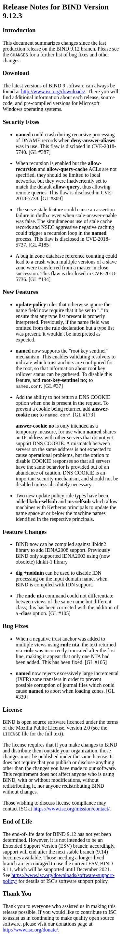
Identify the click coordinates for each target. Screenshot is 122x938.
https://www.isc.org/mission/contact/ (72, 808)
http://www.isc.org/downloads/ (53, 91)
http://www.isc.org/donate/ (30, 929)
